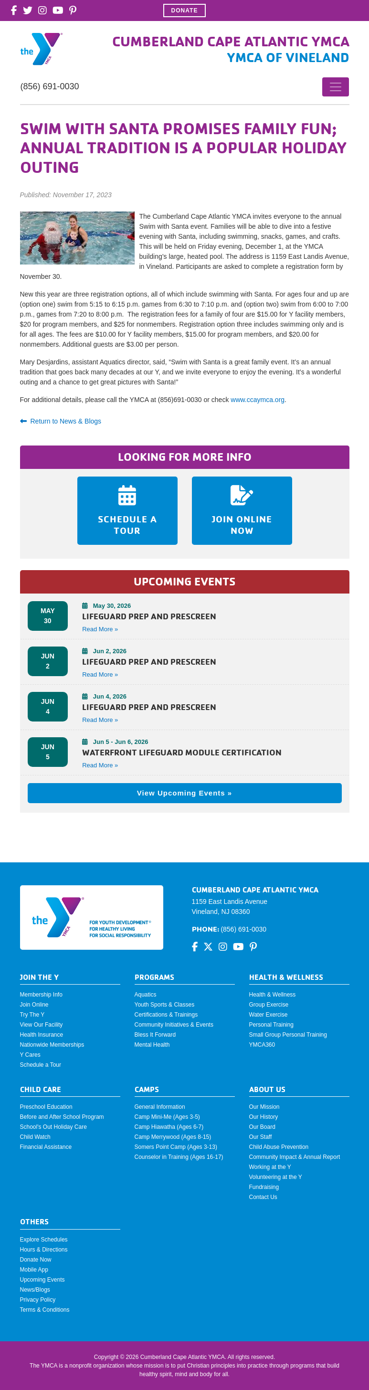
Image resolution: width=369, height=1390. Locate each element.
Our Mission (264, 1107)
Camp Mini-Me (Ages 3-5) (167, 1117)
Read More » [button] (100, 629)
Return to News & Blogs (61, 421)
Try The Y (32, 1014)
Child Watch (35, 1137)
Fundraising (264, 1187)
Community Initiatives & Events (174, 1024)
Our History (263, 1117)
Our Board (262, 1127)
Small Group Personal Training (288, 1034)
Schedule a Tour (41, 1064)
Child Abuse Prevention (279, 1147)
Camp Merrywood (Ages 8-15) (173, 1137)
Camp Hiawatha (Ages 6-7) (169, 1127)
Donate (184, 10)
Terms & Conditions (45, 1309)
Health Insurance (41, 1034)
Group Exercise (269, 1004)
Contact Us (263, 1197)
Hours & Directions (44, 1249)
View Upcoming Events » (184, 793)
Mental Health (152, 1044)
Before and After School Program (62, 1117)
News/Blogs (35, 1289)
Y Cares (30, 1054)
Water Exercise (268, 1014)
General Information (160, 1107)
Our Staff (260, 1137)
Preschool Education (46, 1107)
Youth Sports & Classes (165, 1004)
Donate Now (36, 1259)
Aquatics (146, 994)
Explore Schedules (44, 1239)
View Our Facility (41, 1024)
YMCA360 (262, 1044)
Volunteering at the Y (275, 1177)
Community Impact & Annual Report (294, 1157)
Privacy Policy (38, 1299)
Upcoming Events (42, 1279)
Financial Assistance (46, 1147)
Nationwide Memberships (52, 1044)
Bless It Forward (155, 1034)
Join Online (34, 1004)
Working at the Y (270, 1167)
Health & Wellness (272, 994)
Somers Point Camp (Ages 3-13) (176, 1147)
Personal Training (271, 1024)
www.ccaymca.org (258, 399)
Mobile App (34, 1269)
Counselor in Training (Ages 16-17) (179, 1157)
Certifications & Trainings (166, 1014)
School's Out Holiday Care (53, 1127)
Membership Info (41, 994)
